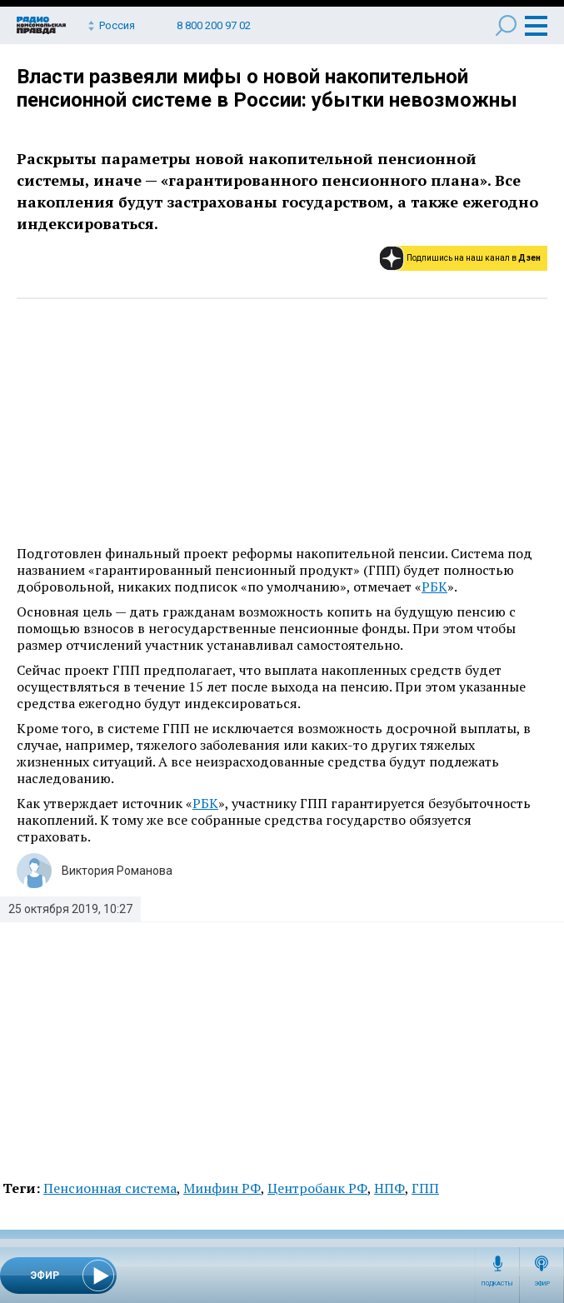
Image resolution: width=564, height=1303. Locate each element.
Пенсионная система (110, 1188)
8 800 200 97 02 (214, 25)
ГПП (425, 1188)
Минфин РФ (222, 1188)
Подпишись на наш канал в (474, 257)
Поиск (506, 25)
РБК (434, 586)
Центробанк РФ (317, 1188)
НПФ (389, 1188)
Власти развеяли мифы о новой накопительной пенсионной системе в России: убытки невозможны (267, 88)
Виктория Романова (117, 870)
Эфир (542, 1284)
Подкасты (497, 1284)
